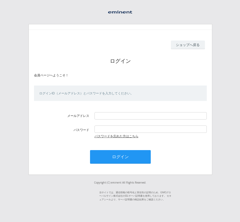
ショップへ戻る (188, 44)
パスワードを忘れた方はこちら (116, 136)
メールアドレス (78, 115)
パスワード (81, 130)
